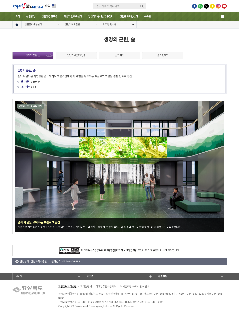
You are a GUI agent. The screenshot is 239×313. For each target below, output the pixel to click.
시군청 (90, 276)
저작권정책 (86, 286)
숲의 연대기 (162, 55)
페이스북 (194, 6)
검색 (142, 6)
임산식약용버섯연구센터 (100, 16)
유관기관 (162, 276)
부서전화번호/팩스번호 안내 (134, 286)
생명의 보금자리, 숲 (76, 55)
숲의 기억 (119, 55)
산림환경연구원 (49, 16)
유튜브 (224, 6)
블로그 (200, 6)
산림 (47, 6)
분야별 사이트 (54, 6)
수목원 (147, 16)
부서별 (19, 276)
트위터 (206, 6)
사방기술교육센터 (73, 16)
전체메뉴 (222, 16)
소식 (17, 16)
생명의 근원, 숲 (33, 55)
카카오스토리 (212, 6)
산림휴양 (30, 16)
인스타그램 (218, 6)
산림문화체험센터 (129, 16)
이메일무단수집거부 (106, 286)
